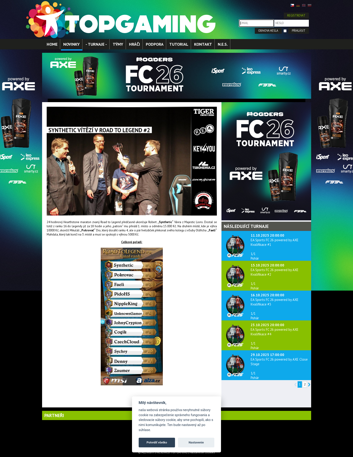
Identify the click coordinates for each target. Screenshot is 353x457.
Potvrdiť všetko (156, 442)
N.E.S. (223, 44)
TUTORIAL (178, 44)
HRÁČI (134, 44)
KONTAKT (203, 44)
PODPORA (155, 44)
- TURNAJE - (96, 44)
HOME (52, 44)
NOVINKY (71, 44)
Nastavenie (196, 442)
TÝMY (118, 44)
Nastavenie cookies (202, 452)
